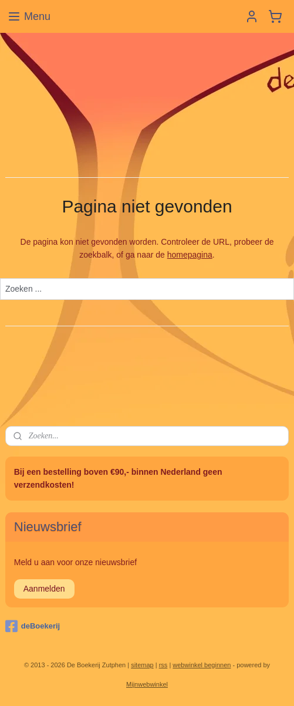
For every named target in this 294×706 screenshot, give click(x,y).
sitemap (142, 664)
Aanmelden (44, 588)
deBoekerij (32, 626)
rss (163, 664)
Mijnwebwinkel (147, 684)
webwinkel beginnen (202, 664)
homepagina (189, 254)
